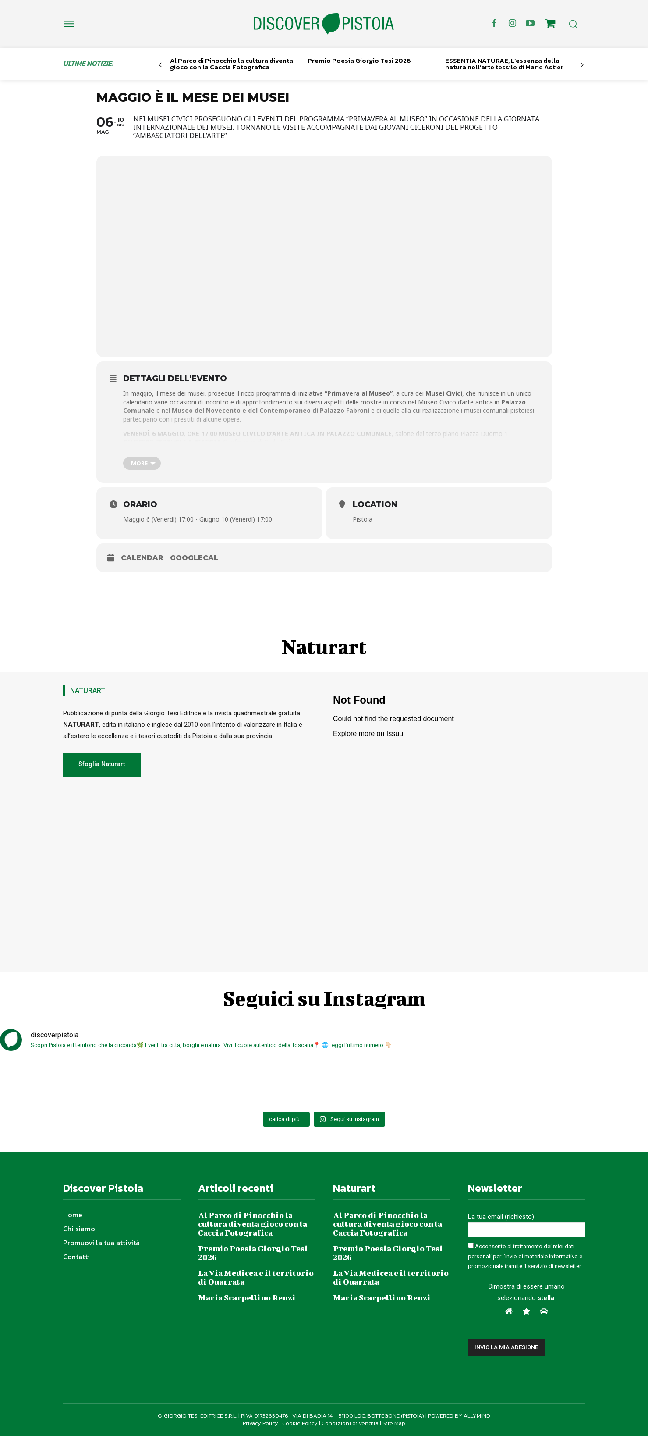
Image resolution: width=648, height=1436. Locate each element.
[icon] (550, 25)
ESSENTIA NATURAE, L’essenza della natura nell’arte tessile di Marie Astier (504, 63)
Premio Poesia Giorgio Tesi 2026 (359, 60)
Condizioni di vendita (350, 1423)
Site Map (393, 1423)
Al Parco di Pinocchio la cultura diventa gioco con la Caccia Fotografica (231, 63)
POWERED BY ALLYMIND (459, 1415)
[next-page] (581, 65)
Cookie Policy (300, 1423)
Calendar (142, 558)
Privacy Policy (260, 1423)
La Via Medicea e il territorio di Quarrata (256, 1277)
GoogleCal (194, 558)
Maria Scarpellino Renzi (247, 1297)
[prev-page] (160, 65)
